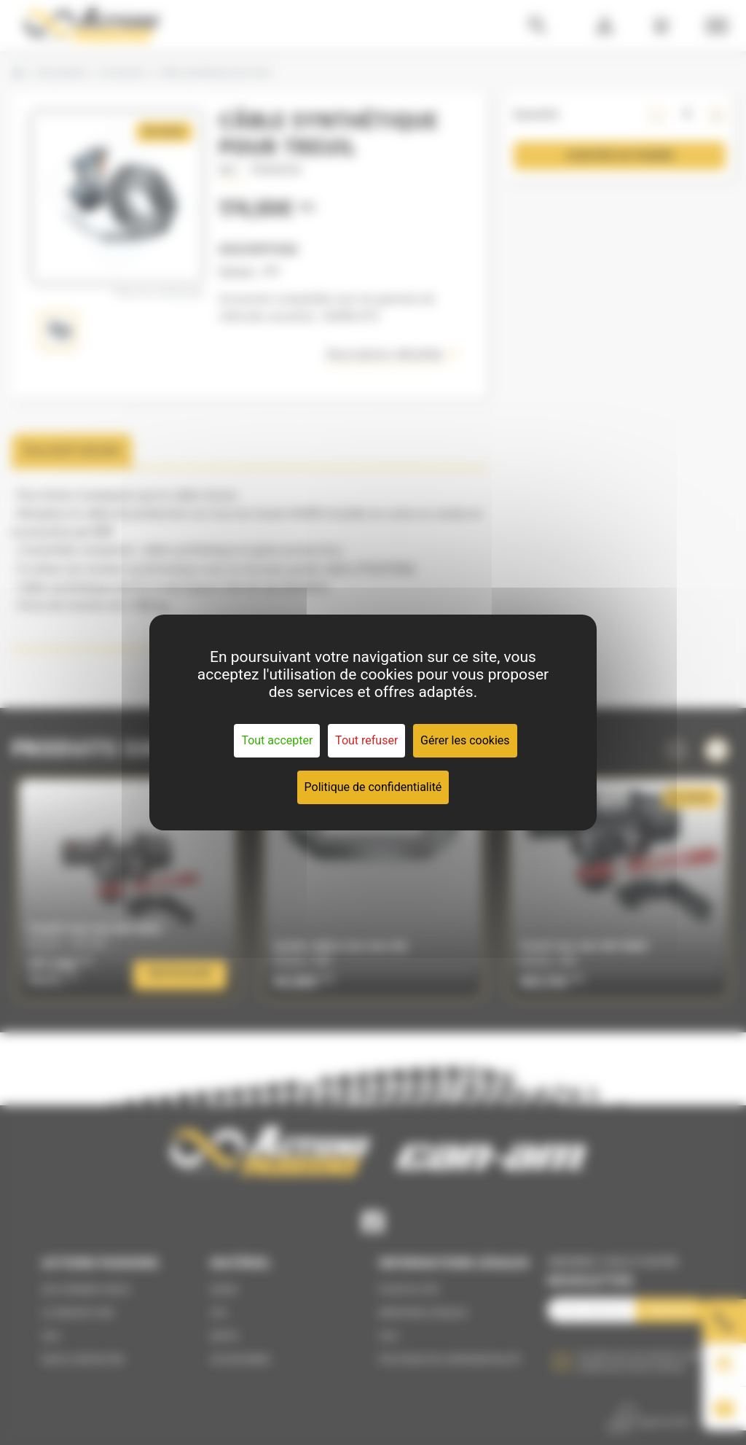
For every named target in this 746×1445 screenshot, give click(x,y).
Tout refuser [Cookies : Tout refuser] (366, 740)
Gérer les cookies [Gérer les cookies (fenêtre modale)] (465, 740)
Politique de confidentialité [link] (373, 787)
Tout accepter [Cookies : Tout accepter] (277, 740)
